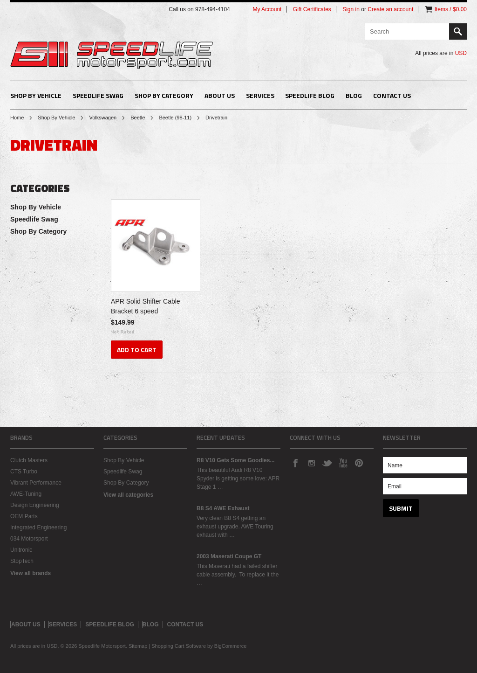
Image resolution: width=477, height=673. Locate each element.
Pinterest (358, 462)
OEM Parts (24, 516)
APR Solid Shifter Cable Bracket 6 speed (145, 306)
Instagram (311, 462)
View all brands (30, 573)
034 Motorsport (29, 538)
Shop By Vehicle (35, 95)
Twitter (327, 462)
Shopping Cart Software (178, 646)
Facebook (295, 462)
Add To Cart (137, 349)
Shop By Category (164, 95)
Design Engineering (34, 505)
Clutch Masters (29, 460)
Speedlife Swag (98, 95)
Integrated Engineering (38, 527)
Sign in (351, 9)
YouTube (342, 462)
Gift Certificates (312, 9)
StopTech (22, 561)
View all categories (128, 495)
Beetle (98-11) (175, 117)
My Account (266, 9)
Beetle (137, 117)
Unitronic (21, 550)
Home (17, 117)
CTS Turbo (23, 471)
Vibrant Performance (35, 482)
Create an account (390, 9)
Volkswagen (102, 117)
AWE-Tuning (25, 494)
